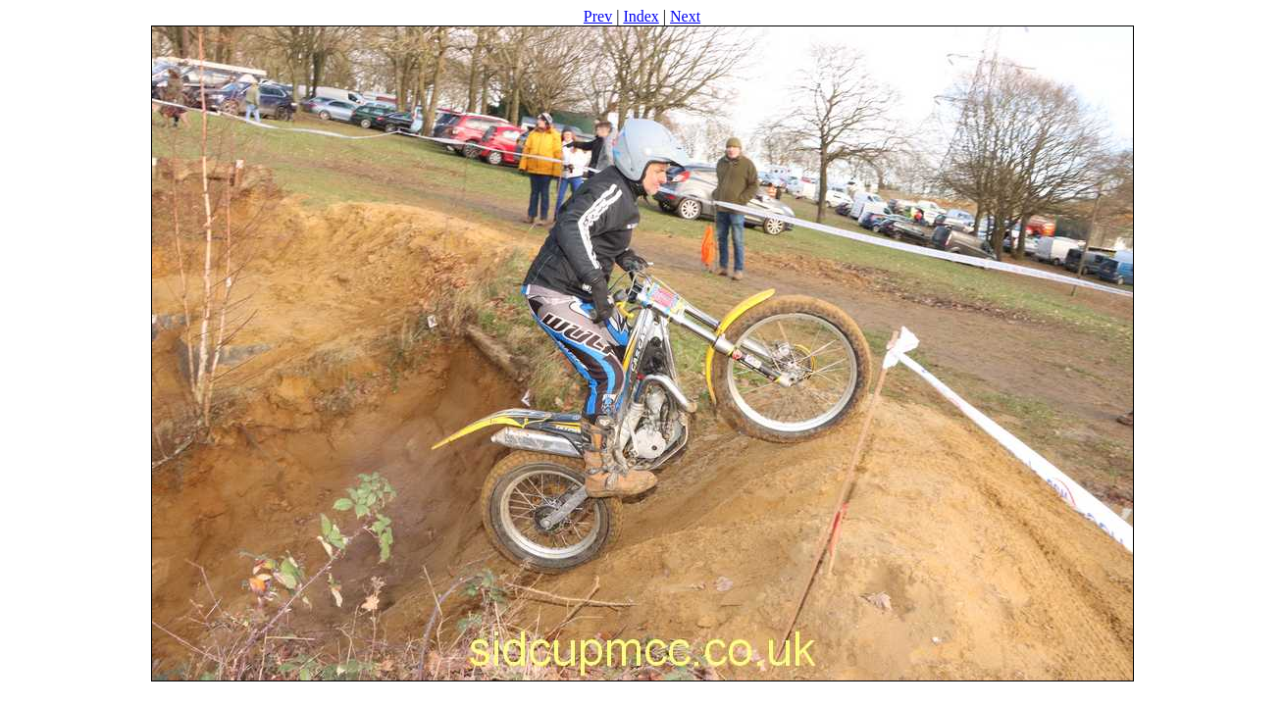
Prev (598, 16)
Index (640, 16)
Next (685, 16)
